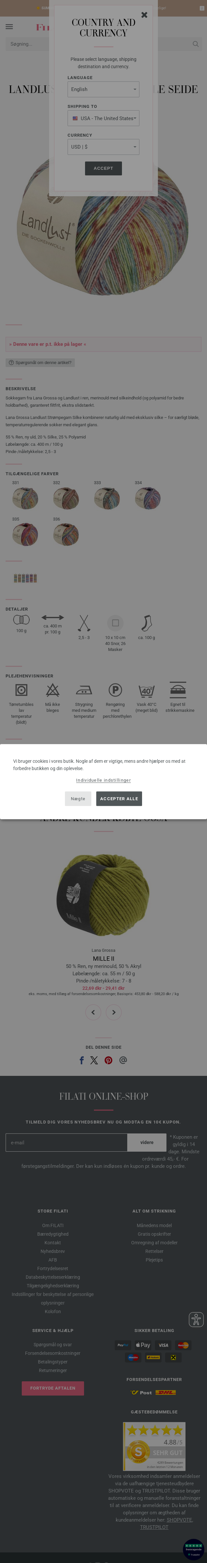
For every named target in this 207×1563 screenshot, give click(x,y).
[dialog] (103, 781)
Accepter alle (119, 798)
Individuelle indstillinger (103, 779)
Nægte (78, 798)
